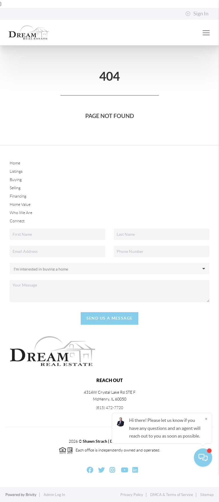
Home (15, 163)
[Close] (206, 447)
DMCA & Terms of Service (171, 495)
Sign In (196, 14)
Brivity (31, 495)
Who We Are (21, 212)
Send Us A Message (109, 318)
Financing (18, 196)
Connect (17, 221)
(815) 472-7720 (109, 407)
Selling (15, 188)
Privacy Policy (131, 495)
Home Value (20, 204)
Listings (16, 171)
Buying (16, 179)
